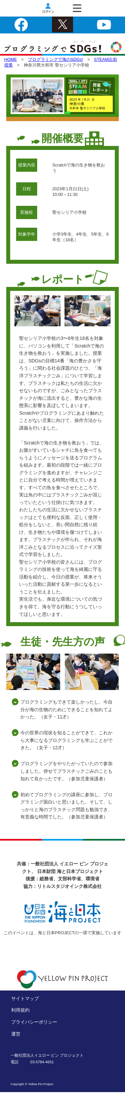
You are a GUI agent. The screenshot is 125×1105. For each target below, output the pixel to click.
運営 (15, 1033)
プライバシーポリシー (34, 1022)
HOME (10, 59)
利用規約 (20, 1010)
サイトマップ (25, 998)
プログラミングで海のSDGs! (55, 59)
